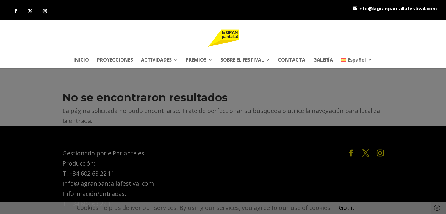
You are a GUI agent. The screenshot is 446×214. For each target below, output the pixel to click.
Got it (347, 208)
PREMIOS (196, 60)
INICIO (81, 60)
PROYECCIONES (115, 60)
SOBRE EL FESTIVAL (242, 60)
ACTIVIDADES (156, 60)
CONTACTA (291, 60)
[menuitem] (356, 63)
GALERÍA (323, 60)
